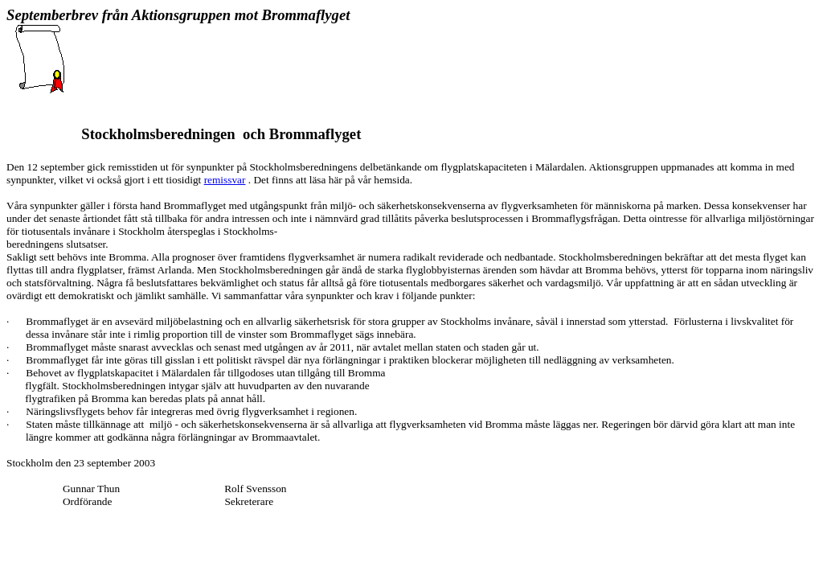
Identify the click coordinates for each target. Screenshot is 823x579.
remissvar (225, 180)
